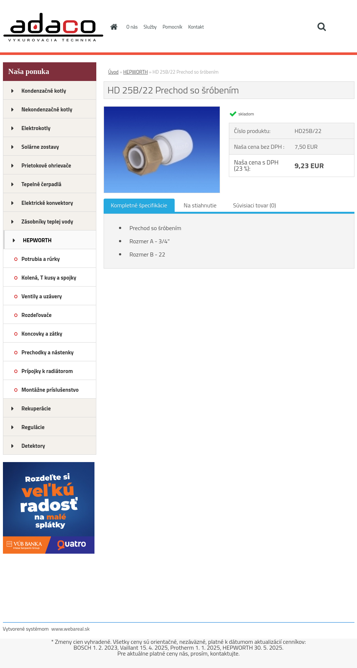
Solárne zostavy (40, 147)
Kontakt (196, 26)
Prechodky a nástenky (48, 352)
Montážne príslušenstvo (50, 389)
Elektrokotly (36, 128)
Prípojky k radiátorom (47, 371)
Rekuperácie (36, 408)
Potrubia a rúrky (41, 259)
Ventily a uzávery (42, 296)
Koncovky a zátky (42, 333)
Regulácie (33, 427)
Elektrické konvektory (47, 203)
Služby (150, 26)
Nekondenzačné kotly (47, 109)
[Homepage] (112, 26)
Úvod (113, 71)
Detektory (33, 446)
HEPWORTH (37, 240)
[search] (321, 26)
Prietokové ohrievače (46, 165)
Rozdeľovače (37, 315)
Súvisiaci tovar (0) (254, 205)
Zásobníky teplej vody (47, 221)
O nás (132, 26)
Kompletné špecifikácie (139, 205)
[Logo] (53, 27)
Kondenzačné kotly (44, 90)
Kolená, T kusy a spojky (49, 277)
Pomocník (172, 26)
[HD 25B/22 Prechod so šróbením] (162, 109)
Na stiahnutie (200, 205)
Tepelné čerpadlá (42, 184)
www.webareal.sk (70, 628)
